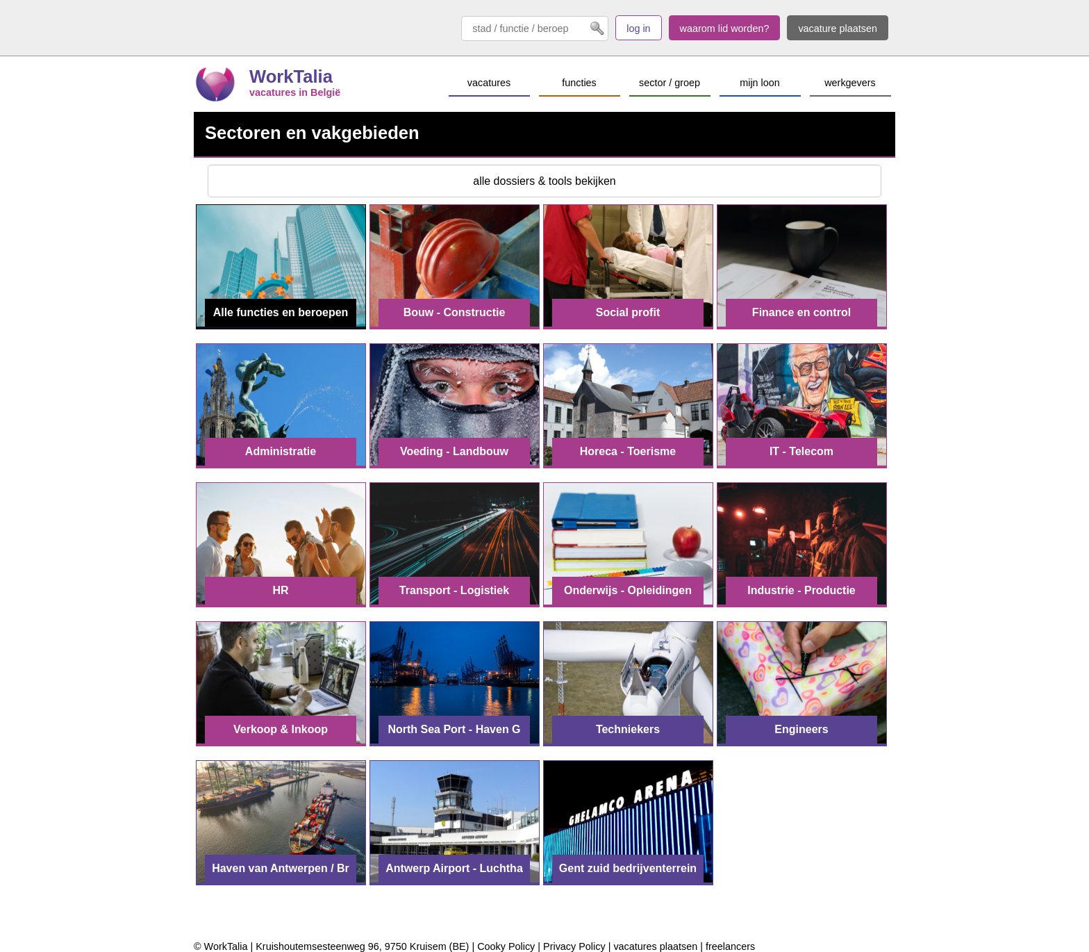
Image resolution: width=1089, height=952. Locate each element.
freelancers (730, 946)
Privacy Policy (574, 946)
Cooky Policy (506, 946)
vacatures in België (294, 92)
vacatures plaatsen (655, 946)
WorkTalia (291, 76)
